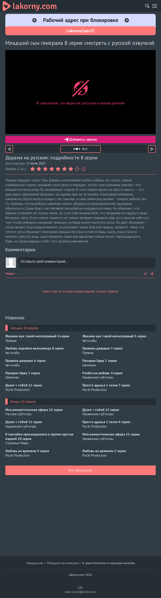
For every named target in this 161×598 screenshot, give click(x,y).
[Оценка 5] (58, 169)
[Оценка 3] (45, 169)
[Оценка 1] (33, 169)
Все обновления (80, 470)
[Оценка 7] (71, 169)
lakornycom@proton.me (80, 592)
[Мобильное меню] (154, 6)
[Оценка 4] (51, 169)
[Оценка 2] (39, 169)
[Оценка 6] (64, 169)
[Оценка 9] (83, 169)
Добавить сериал (80, 139)
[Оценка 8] (77, 169)
